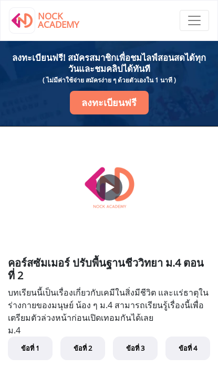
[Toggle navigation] (194, 20)
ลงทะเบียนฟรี (109, 102)
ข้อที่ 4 (188, 348)
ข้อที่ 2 (83, 348)
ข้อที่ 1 (30, 348)
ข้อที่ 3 (135, 348)
